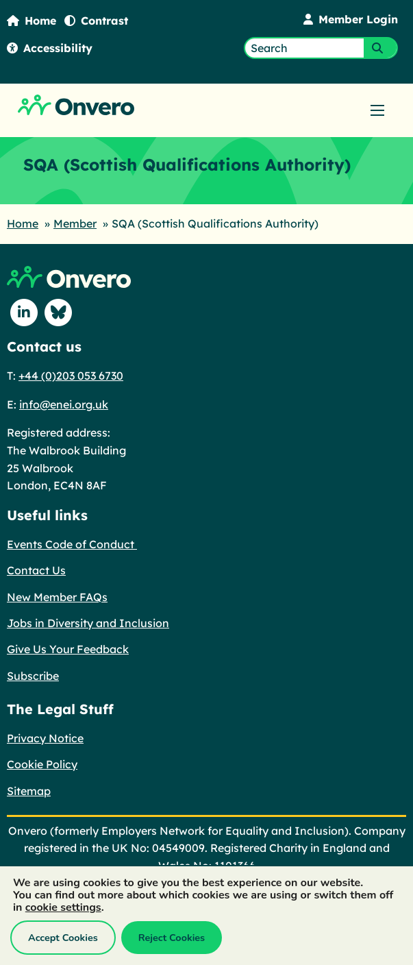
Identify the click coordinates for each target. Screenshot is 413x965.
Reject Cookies (171, 937)
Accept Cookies (63, 937)
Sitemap (29, 790)
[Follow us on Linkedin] (24, 312)
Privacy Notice (45, 738)
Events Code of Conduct (72, 544)
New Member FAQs (57, 596)
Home (31, 20)
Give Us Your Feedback (68, 649)
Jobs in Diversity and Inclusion (88, 623)
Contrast (96, 20)
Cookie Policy (42, 764)
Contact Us (36, 570)
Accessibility (49, 48)
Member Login (350, 19)
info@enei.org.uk (63, 404)
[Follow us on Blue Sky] (58, 312)
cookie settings (63, 907)
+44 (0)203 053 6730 (70, 375)
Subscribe (33, 675)
